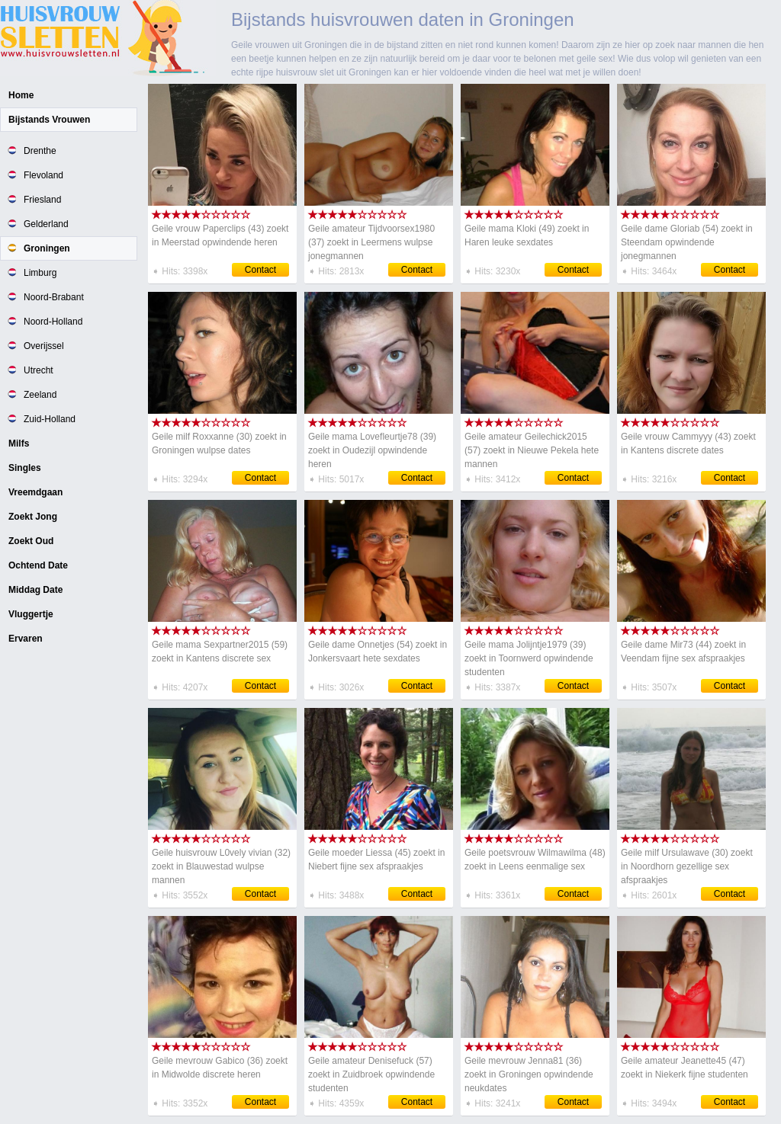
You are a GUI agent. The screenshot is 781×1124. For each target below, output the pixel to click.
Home (21, 95)
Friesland (42, 199)
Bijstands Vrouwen (49, 119)
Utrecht (38, 370)
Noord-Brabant (54, 297)
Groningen (47, 248)
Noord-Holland (53, 321)
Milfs (18, 443)
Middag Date (35, 589)
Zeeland (40, 394)
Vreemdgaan (35, 492)
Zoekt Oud (30, 541)
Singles (24, 468)
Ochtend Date (38, 565)
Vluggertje (30, 614)
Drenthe (40, 151)
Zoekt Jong (32, 516)
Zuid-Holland (50, 419)
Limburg (40, 272)
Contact (260, 269)
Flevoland (43, 175)
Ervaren (25, 638)
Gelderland (46, 224)
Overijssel (44, 346)
